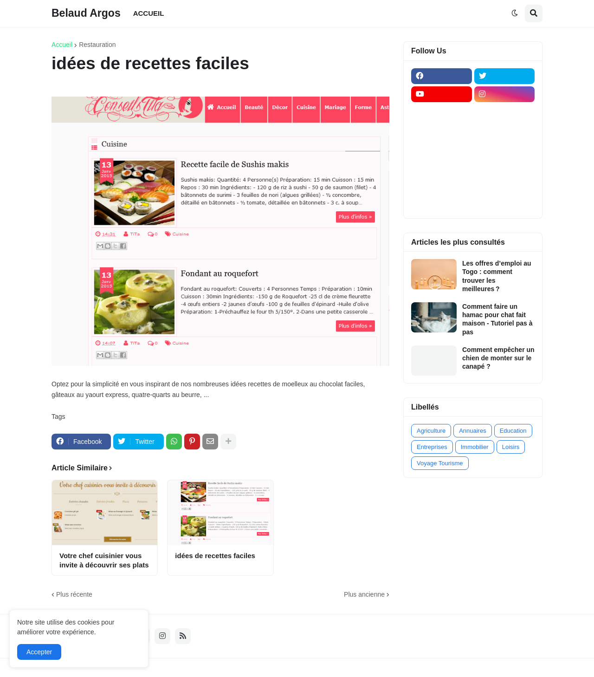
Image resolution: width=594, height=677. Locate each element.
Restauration (97, 44)
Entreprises (432, 446)
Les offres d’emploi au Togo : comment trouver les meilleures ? (496, 276)
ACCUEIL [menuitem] (148, 13)
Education (513, 430)
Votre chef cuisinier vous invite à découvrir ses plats (104, 560)
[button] (514, 13)
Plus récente (74, 594)
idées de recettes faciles (215, 556)
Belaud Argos (86, 13)
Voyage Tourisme (440, 463)
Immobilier (475, 446)
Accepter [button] (39, 652)
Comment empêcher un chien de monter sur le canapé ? (498, 358)
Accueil (62, 44)
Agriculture (431, 430)
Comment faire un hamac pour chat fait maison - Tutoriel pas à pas (497, 319)
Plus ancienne (364, 594)
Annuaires (472, 430)
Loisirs (511, 446)
